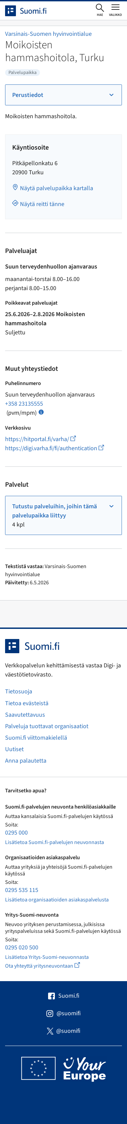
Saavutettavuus (25, 715)
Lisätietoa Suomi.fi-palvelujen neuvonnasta (54, 842)
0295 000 (16, 832)
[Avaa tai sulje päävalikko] (115, 10)
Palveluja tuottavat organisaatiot (46, 726)
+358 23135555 (24, 404)
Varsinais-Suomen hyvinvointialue (48, 34)
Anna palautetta (25, 761)
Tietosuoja (18, 691)
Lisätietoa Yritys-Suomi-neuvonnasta (47, 957)
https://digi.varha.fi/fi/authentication (54, 448)
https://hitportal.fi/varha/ (40, 439)
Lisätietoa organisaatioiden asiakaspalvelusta (57, 899)
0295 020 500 (21, 947)
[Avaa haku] (100, 10)
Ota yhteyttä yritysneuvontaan (50, 965)
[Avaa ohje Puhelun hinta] (41, 411)
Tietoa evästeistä (26, 703)
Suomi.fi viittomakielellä (36, 738)
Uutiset (14, 749)
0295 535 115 (21, 890)
